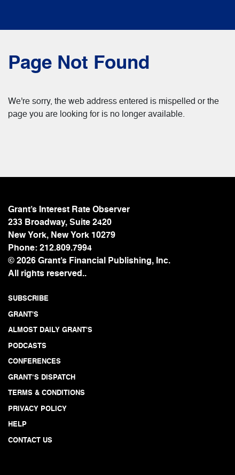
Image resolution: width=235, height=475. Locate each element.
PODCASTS (27, 346)
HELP (17, 424)
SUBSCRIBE (28, 298)
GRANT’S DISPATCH (41, 377)
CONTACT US (30, 440)
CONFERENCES (34, 361)
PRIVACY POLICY (37, 409)
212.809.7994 (66, 248)
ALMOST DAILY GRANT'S (50, 330)
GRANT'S (23, 314)
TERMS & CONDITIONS (46, 393)
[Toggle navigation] (27, 12)
